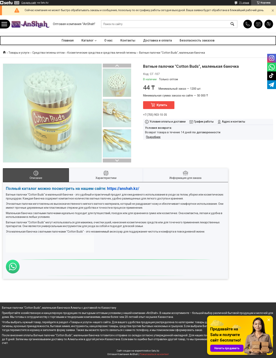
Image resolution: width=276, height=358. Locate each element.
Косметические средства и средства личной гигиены (101, 52)
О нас (108, 40)
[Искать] (232, 24)
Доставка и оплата (157, 40)
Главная (68, 40)
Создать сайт (28, 2)
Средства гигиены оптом (48, 52)
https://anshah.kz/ (123, 188)
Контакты (127, 40)
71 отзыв (244, 2)
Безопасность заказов (197, 40)
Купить (162, 105)
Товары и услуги (18, 52)
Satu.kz (155, 350)
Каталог (87, 40)
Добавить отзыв (268, 24)
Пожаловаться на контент (154, 354)
